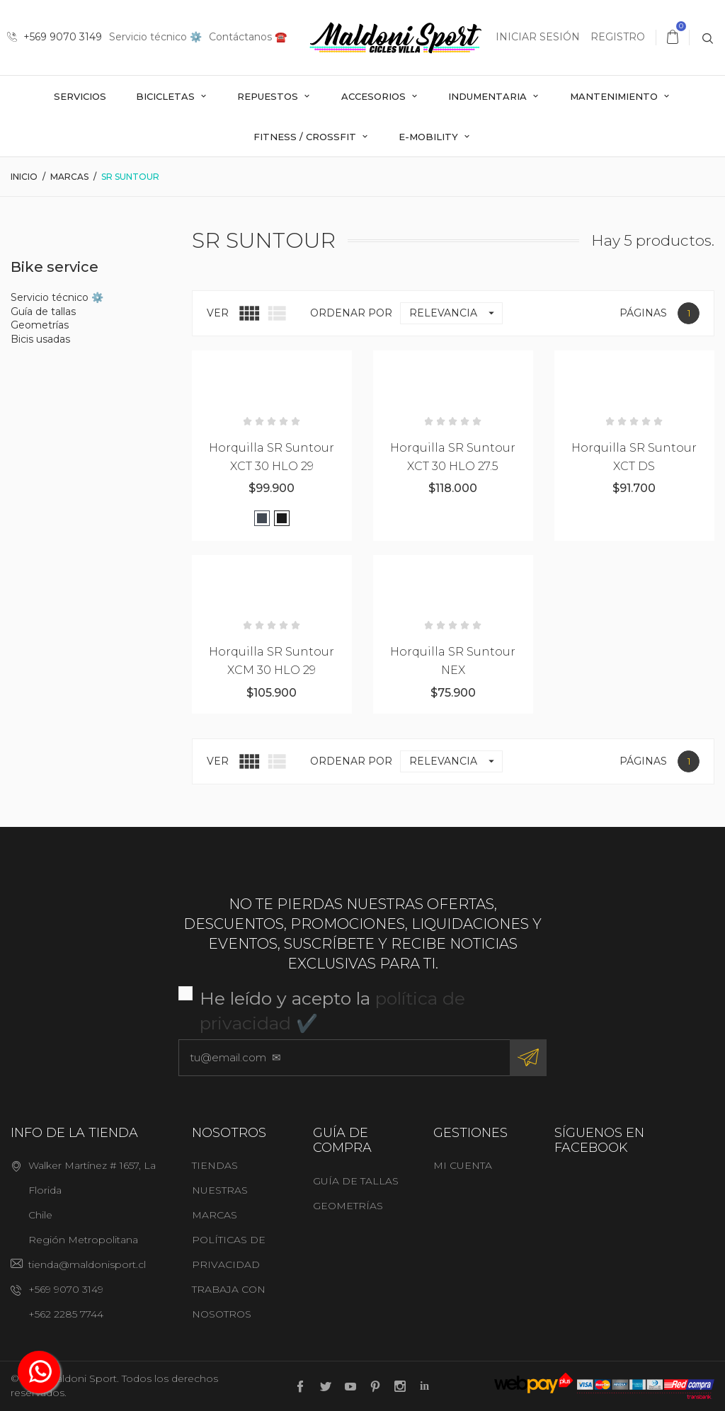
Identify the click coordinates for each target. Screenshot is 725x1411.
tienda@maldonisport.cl (87, 1264)
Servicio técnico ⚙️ (155, 36)
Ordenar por (351, 313)
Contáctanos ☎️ (248, 36)
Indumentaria (489, 96)
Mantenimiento (615, 96)
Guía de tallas (43, 311)
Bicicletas (167, 96)
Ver (218, 313)
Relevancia (455, 313)
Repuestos (269, 96)
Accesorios (375, 96)
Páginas (643, 313)
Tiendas (215, 1165)
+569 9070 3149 (54, 36)
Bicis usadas (40, 339)
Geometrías (40, 325)
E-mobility (430, 136)
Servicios (80, 96)
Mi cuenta (462, 1165)
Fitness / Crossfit (306, 136)
